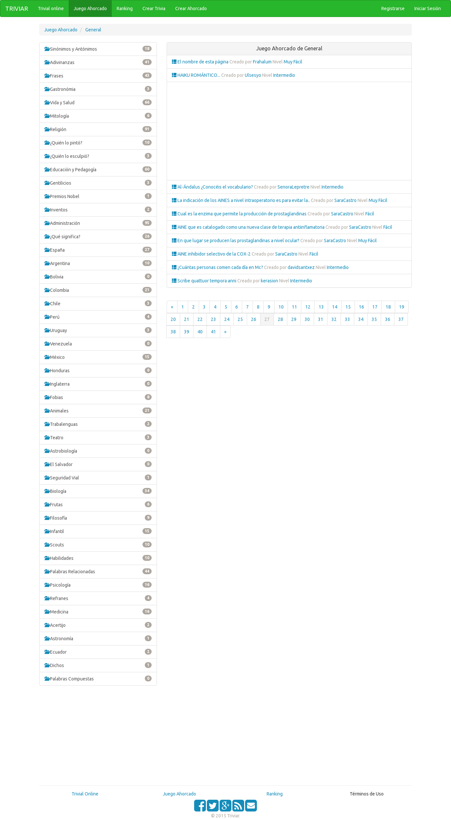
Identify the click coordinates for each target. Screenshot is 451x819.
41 (213, 331)
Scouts (98, 544)
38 (173, 331)
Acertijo (98, 625)
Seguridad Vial (98, 477)
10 (281, 306)
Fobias (98, 397)
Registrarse (393, 8)
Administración (98, 223)
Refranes (98, 598)
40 (200, 331)
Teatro (98, 437)
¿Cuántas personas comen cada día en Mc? (218, 267)
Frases (98, 75)
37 (401, 319)
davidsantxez (301, 267)
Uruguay (98, 330)
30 (307, 319)
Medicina (98, 611)
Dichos (98, 665)
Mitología (98, 116)
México (98, 357)
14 (334, 306)
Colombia (98, 290)
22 (200, 319)
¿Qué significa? (98, 236)
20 (173, 319)
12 (307, 306)
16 (361, 306)
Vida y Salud (98, 102)
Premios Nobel (98, 196)
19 (401, 306)
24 (226, 319)
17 (374, 306)
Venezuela (98, 343)
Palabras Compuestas (98, 678)
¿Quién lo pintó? (98, 142)
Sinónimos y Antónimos (98, 49)
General (93, 29)
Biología (98, 491)
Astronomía (98, 638)
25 (240, 319)
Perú (98, 317)
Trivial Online (85, 793)
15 (348, 306)
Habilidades (98, 558)
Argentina (98, 263)
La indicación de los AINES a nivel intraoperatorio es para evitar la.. (241, 200)
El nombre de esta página (200, 61)
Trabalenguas (98, 424)
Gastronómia (98, 89)
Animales (98, 410)
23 (213, 319)
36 (387, 319)
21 (186, 319)
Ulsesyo (253, 75)
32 (334, 319)
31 (320, 319)
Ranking (275, 793)
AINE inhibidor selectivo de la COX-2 (212, 254)
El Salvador (98, 464)
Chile (98, 303)
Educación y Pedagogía (98, 169)
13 (321, 306)
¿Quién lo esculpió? (98, 156)
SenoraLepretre (293, 187)
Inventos (98, 209)
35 (374, 319)
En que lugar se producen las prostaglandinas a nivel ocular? (236, 240)
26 (253, 319)
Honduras (98, 370)
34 (360, 319)
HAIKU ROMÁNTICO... (196, 75)
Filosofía (98, 518)
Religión (98, 129)
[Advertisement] (98, 738)
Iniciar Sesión (427, 8)
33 (347, 319)
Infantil (98, 531)
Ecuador (98, 652)
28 (280, 319)
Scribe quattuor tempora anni (204, 280)
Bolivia (98, 276)
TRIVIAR (16, 8)
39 (186, 331)
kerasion (269, 280)
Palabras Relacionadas (98, 571)
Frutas (98, 504)
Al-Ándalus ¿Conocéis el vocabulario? (213, 187)
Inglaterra (98, 384)
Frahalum (262, 61)
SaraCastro (345, 200)
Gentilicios (98, 183)
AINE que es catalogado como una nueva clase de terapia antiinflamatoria (249, 227)
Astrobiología (98, 451)
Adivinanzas (98, 62)
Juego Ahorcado (60, 29)
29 (293, 319)
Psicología (98, 585)
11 (294, 306)
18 (388, 306)
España (98, 250)
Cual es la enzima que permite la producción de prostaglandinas (240, 213)
